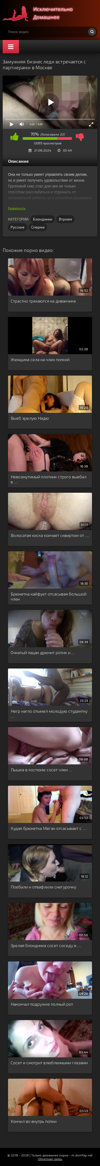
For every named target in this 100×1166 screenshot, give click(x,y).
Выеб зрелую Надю (30, 418)
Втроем (65, 219)
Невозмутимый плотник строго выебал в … (48, 479)
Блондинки (42, 219)
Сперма (38, 227)
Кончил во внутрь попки (34, 1121)
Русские (18, 227)
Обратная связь (50, 1159)
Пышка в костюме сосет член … (41, 769)
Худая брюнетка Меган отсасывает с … (48, 828)
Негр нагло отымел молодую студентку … (49, 713)
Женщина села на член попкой (40, 359)
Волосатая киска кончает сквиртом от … (50, 535)
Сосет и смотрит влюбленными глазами (49, 1062)
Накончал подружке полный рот (42, 1003)
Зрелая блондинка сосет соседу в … (46, 945)
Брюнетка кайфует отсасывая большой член (48, 596)
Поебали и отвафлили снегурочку (43, 886)
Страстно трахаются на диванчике (43, 300)
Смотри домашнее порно (43, 13)
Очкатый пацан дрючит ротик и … (43, 652)
